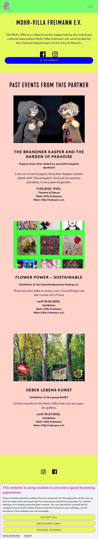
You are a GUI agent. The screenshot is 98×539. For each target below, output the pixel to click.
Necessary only (49, 523)
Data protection (11, 535)
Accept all (49, 517)
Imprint (28, 535)
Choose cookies (49, 530)
